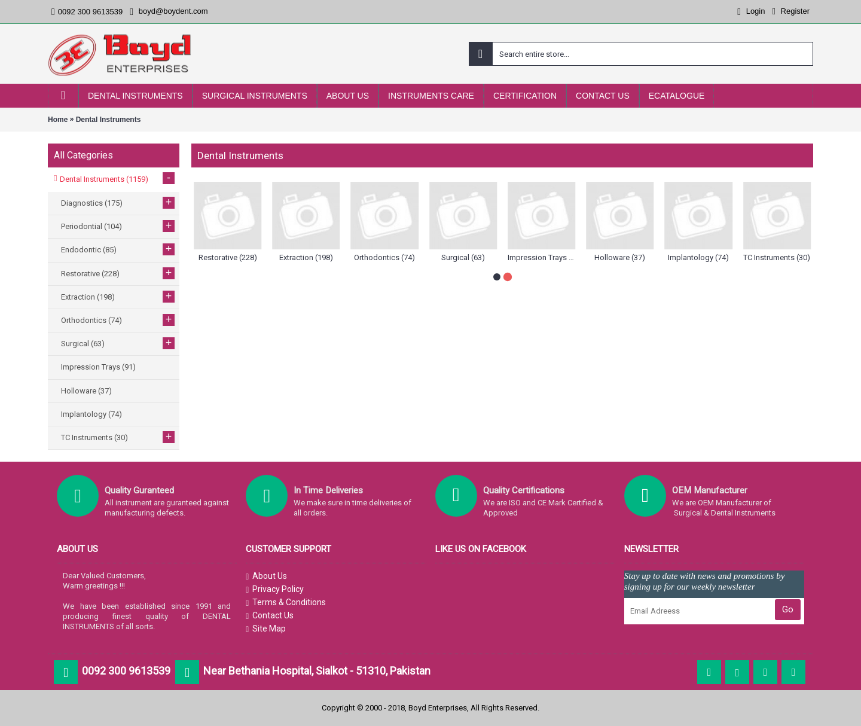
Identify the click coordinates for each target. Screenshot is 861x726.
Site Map (266, 629)
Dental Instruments (108, 119)
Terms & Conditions (286, 602)
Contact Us (270, 616)
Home (58, 119)
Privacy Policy (275, 589)
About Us (266, 576)
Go (787, 609)
